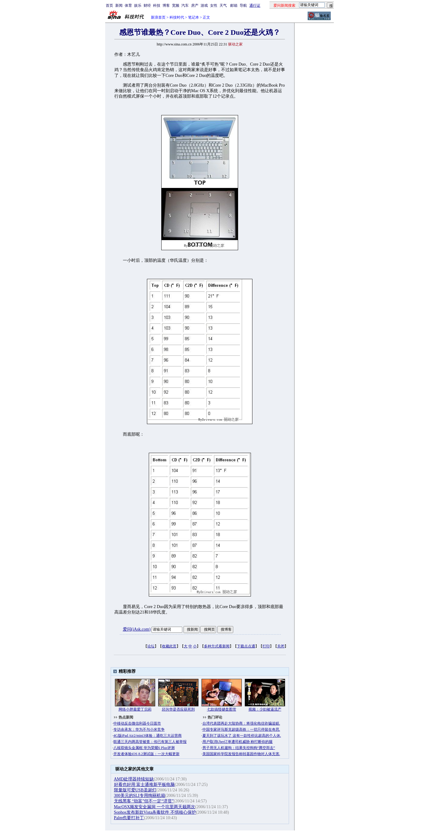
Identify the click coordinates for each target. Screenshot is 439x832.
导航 (243, 5)
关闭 (280, 646)
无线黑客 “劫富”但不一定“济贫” (144, 801)
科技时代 (177, 17)
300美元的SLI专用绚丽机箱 (139, 795)
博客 (166, 5)
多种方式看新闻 (217, 646)
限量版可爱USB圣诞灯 (135, 790)
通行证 (254, 5)
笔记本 (193, 17)
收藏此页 (169, 646)
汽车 (185, 5)
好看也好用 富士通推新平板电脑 (144, 784)
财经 (147, 5)
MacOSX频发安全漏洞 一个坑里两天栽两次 (154, 807)
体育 (128, 5)
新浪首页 (158, 17)
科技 (156, 5)
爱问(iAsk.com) (137, 629)
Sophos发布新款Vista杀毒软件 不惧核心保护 (155, 812)
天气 (223, 5)
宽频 (175, 5)
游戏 (204, 5)
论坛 (151, 646)
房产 (194, 5)
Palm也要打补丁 (129, 818)
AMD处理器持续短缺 (134, 779)
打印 (266, 646)
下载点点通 (246, 646)
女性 (213, 5)
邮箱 (233, 5)
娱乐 (137, 5)
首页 (109, 5)
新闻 (119, 5)
